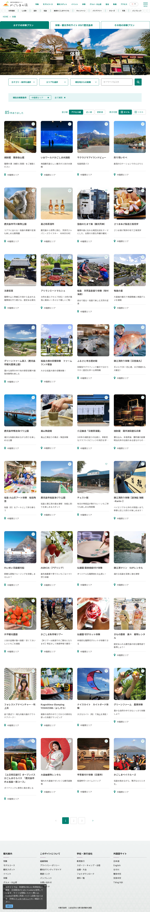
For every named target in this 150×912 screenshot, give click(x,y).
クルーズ (112, 10)
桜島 (45, 10)
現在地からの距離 (83, 82)
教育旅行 (81, 861)
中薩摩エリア (40, 97)
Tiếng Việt (118, 882)
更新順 (100, 112)
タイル (125, 112)
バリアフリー (97, 10)
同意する (9, 906)
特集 (5, 861)
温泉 (35, 10)
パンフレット (137, 10)
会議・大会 (82, 869)
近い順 (89, 112)
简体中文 (117, 878)
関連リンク (45, 873)
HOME (5, 16)
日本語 (116, 861)
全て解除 (60, 97)
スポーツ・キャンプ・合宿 (88, 865)
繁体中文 (117, 873)
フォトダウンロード (85, 873)
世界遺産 (12, 10)
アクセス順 (76, 112)
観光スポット (9, 869)
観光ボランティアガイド (50, 869)
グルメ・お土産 (10, 882)
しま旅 (24, 10)
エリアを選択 (52, 82)
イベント (7, 873)
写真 (123, 10)
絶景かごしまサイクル (61, 10)
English (117, 865)
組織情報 (44, 861)
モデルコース (9, 865)
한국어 (116, 869)
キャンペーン (80, 10)
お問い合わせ (46, 882)
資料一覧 (81, 878)
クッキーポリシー (23, 898)
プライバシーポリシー (50, 865)
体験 (14, 16)
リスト (139, 112)
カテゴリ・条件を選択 (21, 82)
